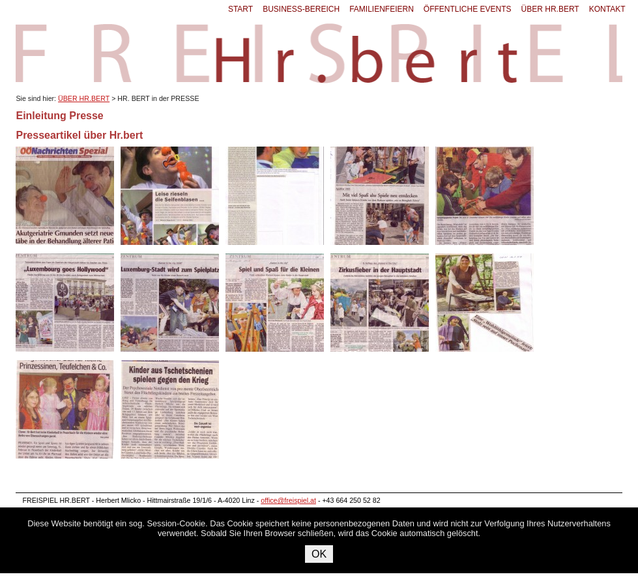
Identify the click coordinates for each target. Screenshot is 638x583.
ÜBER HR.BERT (550, 9)
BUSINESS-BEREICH (301, 9)
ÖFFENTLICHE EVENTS (468, 9)
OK (319, 554)
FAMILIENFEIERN (381, 9)
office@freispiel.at (288, 500)
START (240, 9)
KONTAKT (607, 9)
